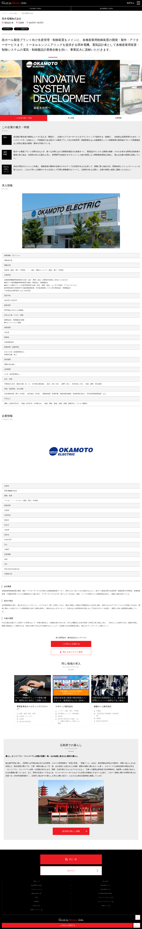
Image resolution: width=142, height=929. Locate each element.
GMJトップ (36, 881)
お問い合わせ (36, 905)
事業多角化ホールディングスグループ (32, 707)
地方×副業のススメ (105, 889)
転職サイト (106, 905)
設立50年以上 (7, 29)
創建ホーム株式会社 (102, 706)
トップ (4, 13)
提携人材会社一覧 (36, 893)
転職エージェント (36, 909)
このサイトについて (36, 889)
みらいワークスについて (105, 901)
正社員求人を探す (35, 8)
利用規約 (36, 901)
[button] (52, 57)
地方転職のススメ (105, 885)
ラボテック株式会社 (64, 706)
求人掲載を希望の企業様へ (105, 893)
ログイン (130, 3)
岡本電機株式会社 (27, 13)
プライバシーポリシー (105, 897)
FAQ (36, 897)
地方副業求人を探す (106, 8)
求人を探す (13, 13)
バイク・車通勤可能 (21, 29)
